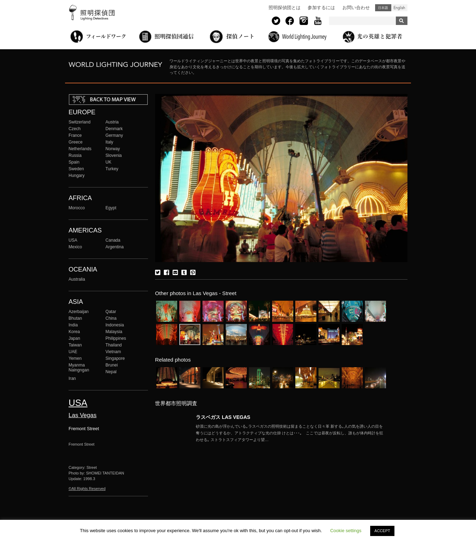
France (75, 135)
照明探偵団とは (285, 7)
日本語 (383, 7)
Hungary (77, 175)
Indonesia (114, 325)
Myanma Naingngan (79, 367)
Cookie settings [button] (345, 530)
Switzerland (79, 122)
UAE (73, 351)
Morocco (77, 207)
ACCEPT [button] (382, 531)
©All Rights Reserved (87, 488)
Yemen (75, 358)
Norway (112, 148)
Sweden (76, 168)
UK (108, 162)
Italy (109, 142)
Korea (74, 331)
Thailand (113, 345)
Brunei (111, 365)
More (291, 433)
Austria (112, 122)
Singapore (115, 358)
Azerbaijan (79, 311)
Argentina (114, 246)
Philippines (115, 338)
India (73, 325)
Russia (75, 155)
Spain (74, 162)
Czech (75, 128)
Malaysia (113, 331)
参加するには (321, 7)
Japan (74, 338)
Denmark (114, 128)
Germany (114, 135)
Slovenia (113, 155)
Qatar (110, 311)
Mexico (75, 246)
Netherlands (80, 148)
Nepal (111, 371)
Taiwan (75, 345)
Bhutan (75, 318)
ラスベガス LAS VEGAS (223, 417)
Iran (72, 378)
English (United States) (399, 7)
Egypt (110, 207)
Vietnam (113, 351)
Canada (112, 240)
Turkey (111, 168)
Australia (77, 279)
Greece (76, 142)
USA (73, 240)
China (111, 318)
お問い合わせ (356, 7)
